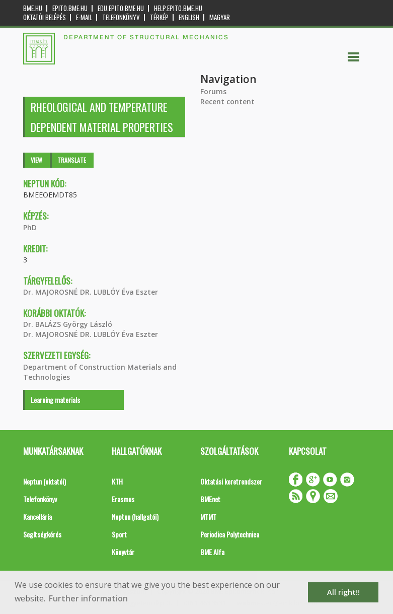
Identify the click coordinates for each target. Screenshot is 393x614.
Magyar (219, 17)
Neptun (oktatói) (44, 481)
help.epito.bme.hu (178, 8)
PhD (30, 227)
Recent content (227, 101)
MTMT (208, 516)
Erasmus (123, 499)
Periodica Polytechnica (229, 534)
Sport (119, 534)
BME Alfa (212, 552)
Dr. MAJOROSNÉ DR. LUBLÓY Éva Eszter (90, 292)
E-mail (84, 17)
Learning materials (55, 399)
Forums (213, 91)
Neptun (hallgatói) (135, 516)
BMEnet (210, 499)
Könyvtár (123, 552)
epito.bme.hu (70, 8)
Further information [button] (88, 598)
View (36, 160)
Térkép (159, 17)
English (189, 17)
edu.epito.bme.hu (121, 8)
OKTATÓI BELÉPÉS (44, 17)
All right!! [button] (343, 592)
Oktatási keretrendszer (231, 481)
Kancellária (37, 516)
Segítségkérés (42, 534)
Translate (71, 160)
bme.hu (32, 8)
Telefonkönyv (121, 17)
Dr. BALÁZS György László (67, 324)
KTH (117, 481)
